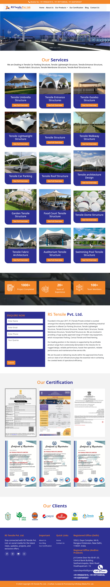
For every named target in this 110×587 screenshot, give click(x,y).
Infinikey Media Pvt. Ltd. (84, 584)
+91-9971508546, (61, 2)
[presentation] (23, 355)
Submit (11, 363)
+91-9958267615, (81, 575)
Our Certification (76, 7)
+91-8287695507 (75, 2)
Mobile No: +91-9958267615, (42, 2)
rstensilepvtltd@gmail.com (85, 570)
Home (41, 7)
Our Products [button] (60, 7)
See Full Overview (21, 105)
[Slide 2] (55, 48)
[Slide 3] (58, 48)
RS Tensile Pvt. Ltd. (38, 584)
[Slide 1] (51, 48)
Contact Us (94, 7)
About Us (49, 7)
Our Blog (42, 543)
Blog (87, 7)
